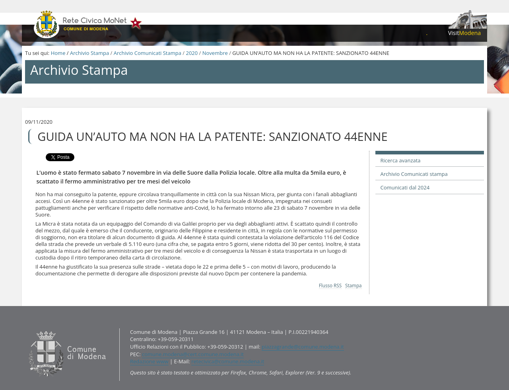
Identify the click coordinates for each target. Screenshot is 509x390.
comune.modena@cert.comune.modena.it (193, 354)
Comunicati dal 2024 (405, 187)
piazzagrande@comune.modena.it (303, 346)
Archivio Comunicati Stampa (147, 53)
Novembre (215, 53)
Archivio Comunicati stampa (414, 173)
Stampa (353, 285)
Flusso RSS (330, 285)
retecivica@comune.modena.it (227, 361)
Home (58, 53)
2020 (192, 53)
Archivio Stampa (89, 53)
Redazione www (149, 361)
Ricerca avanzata (401, 160)
